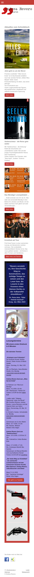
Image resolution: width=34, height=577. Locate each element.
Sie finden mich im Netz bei (13, 554)
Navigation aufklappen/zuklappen (17, 2)
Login (27, 570)
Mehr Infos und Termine (13, 256)
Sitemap (7, 572)
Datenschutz (17, 494)
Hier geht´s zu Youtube (15, 480)
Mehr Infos (9, 95)
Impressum (17, 513)
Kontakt (17, 531)
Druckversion (10, 570)
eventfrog (24, 455)
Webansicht (25, 572)
